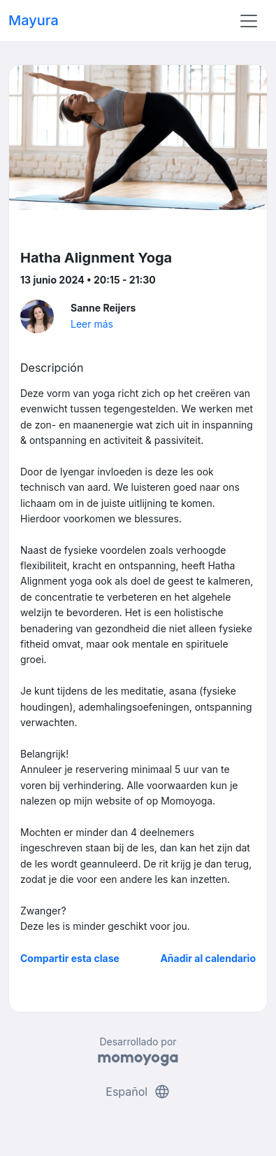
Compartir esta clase (69, 958)
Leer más (92, 324)
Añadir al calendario (208, 958)
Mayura (33, 20)
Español (138, 1091)
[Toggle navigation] (249, 21)
